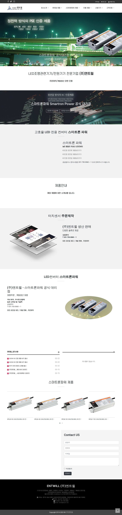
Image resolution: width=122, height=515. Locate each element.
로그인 (103, 2)
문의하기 (67, 473)
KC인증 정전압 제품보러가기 (72, 158)
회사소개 (44, 8)
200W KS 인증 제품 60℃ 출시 (18, 358)
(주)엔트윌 (40, 490)
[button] (9, 39)
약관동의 (69, 469)
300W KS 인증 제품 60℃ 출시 (18, 362)
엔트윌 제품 (56, 8)
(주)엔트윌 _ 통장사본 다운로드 (18, 369)
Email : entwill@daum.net (61, 502)
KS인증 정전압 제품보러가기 (72, 154)
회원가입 (111, 2)
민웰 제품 (86, 8)
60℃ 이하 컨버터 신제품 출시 (17, 366)
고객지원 (110, 8)
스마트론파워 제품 (72, 8)
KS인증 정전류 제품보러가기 (72, 150)
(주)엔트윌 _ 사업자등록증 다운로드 (19, 373)
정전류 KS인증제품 (52, 111)
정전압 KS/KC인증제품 (68, 111)
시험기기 (98, 8)
